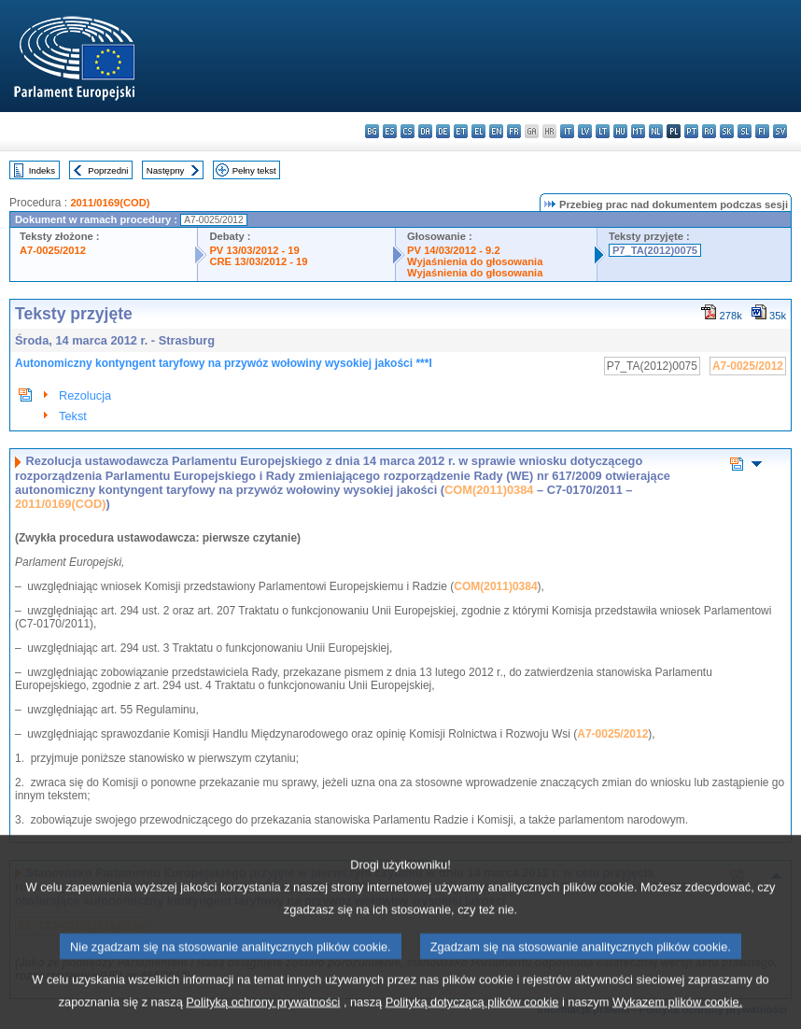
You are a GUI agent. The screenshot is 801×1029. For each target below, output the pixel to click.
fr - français (514, 131)
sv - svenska (780, 131)
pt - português (691, 131)
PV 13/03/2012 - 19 (254, 250)
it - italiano (567, 131)
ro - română (709, 131)
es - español (390, 131)
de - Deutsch (443, 131)
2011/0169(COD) (109, 202)
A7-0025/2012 (53, 250)
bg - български (372, 131)
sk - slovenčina (727, 131)
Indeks (42, 170)
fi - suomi (762, 131)
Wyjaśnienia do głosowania (474, 261)
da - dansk (425, 131)
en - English (496, 131)
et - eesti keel (461, 131)
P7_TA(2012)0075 (654, 250)
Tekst (73, 416)
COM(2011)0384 (488, 490)
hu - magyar (620, 131)
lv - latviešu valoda (585, 131)
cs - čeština (407, 131)
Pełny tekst (254, 170)
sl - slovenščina (745, 131)
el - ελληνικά (478, 131)
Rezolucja (85, 395)
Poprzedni (108, 170)
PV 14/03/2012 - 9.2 (453, 250)
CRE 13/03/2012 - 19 (258, 261)
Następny (166, 170)
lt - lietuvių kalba (603, 131)
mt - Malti (638, 131)
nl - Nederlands (656, 131)
